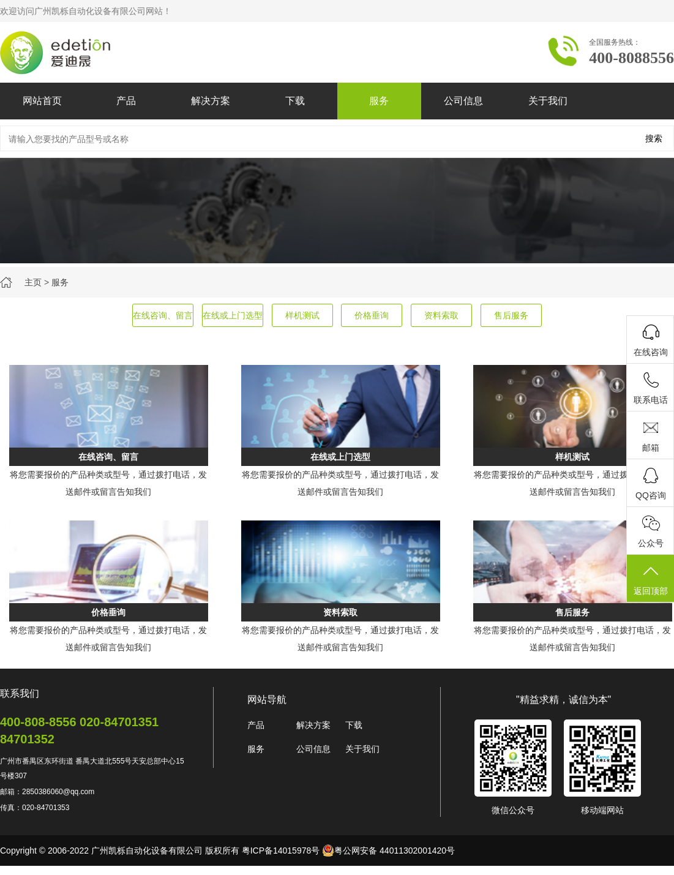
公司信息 (463, 101)
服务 (379, 101)
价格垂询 (371, 315)
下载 (295, 101)
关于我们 (547, 101)
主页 (33, 282)
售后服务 (511, 315)
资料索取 (441, 315)
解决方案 (210, 101)
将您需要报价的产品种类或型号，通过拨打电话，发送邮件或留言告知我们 (108, 483)
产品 (126, 101)
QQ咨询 (650, 495)
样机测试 (302, 315)
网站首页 (42, 101)
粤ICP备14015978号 (281, 850)
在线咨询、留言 (163, 315)
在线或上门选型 (233, 315)
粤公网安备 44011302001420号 (388, 850)
